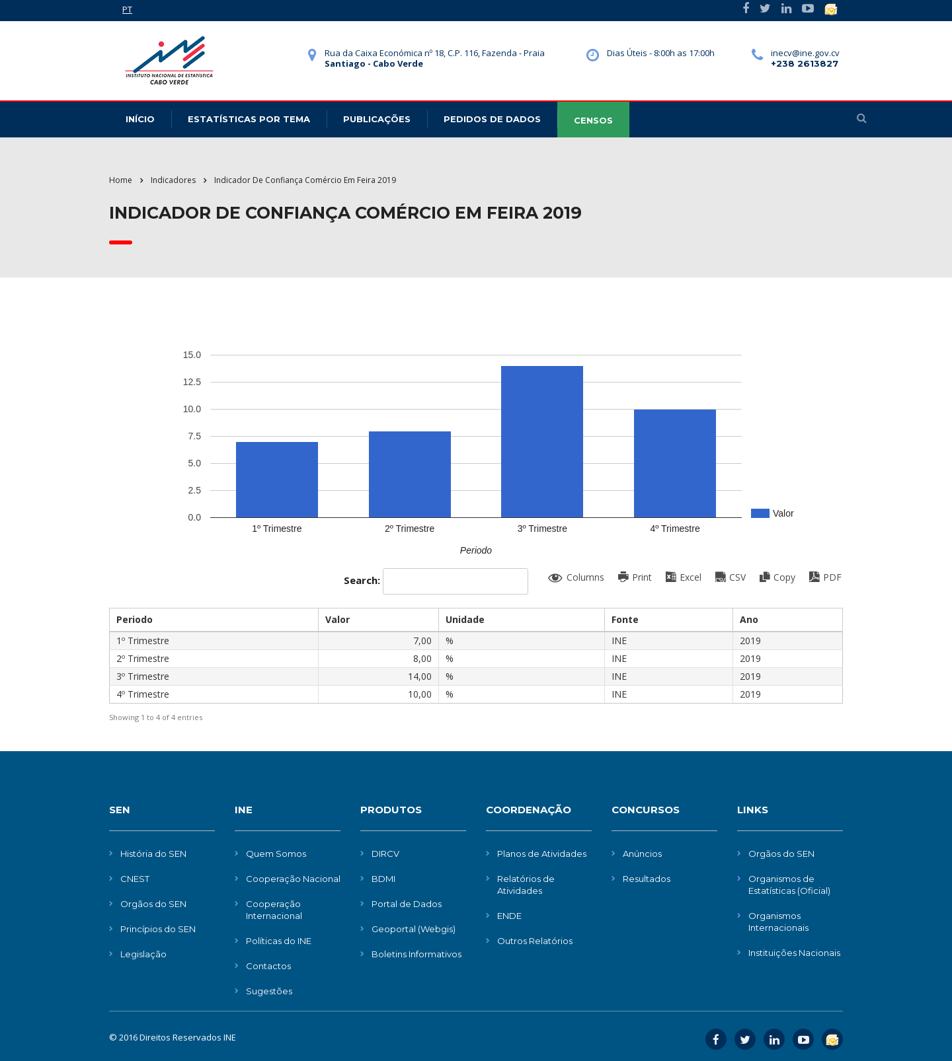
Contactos (268, 966)
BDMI (383, 878)
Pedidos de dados (492, 119)
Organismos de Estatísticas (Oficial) (789, 884)
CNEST (134, 878)
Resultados (646, 878)
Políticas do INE (278, 940)
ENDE (509, 915)
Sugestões (269, 991)
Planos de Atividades (541, 853)
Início (140, 119)
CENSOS (593, 120)
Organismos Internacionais (778, 921)
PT (127, 9)
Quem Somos (276, 853)
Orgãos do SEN (153, 903)
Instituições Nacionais (794, 952)
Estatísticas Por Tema (249, 119)
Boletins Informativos (416, 954)
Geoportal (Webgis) (414, 929)
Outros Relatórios (535, 940)
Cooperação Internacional (274, 909)
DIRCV (385, 853)
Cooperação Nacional (293, 878)
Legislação (143, 954)
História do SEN (153, 853)
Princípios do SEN (158, 929)
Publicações (377, 119)
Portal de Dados (407, 903)
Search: (436, 581)
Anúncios (642, 853)
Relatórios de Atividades (526, 884)
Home (120, 180)
